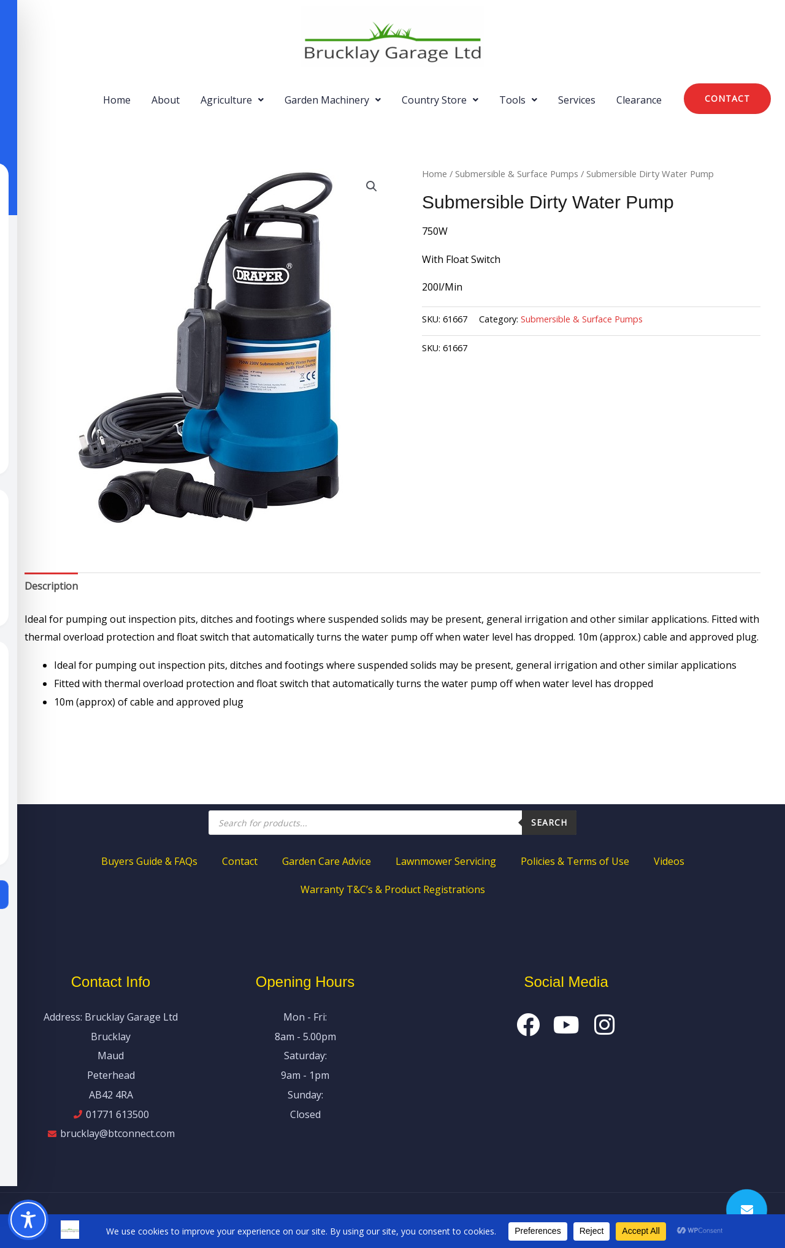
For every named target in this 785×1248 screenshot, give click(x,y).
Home (117, 100)
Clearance (639, 100)
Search (549, 822)
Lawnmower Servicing (446, 861)
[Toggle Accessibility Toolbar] (28, 1220)
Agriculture (232, 100)
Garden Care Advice (326, 861)
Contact (240, 861)
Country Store (440, 100)
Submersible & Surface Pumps (516, 173)
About (165, 100)
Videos (669, 861)
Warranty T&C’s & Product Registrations (393, 889)
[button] (232, 100)
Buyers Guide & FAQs (149, 861)
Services (576, 100)
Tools (518, 100)
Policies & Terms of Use (575, 861)
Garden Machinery (333, 100)
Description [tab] (51, 586)
